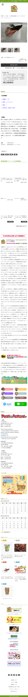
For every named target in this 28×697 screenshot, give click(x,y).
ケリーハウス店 (20, 16)
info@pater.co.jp (4, 435)
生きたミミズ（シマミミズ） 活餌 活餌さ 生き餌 (20, 556)
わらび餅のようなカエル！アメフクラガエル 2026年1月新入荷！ (7, 179)
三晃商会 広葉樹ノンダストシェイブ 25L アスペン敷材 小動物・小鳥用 (20, 179)
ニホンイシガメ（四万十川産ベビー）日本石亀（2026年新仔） (7, 217)
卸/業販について (14, 684)
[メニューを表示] (2, 4)
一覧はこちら (21, 226)
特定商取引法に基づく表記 (14, 686)
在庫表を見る (9, 68)
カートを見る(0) (17, 68)
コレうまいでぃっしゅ (7, 598)
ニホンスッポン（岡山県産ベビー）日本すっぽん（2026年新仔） (20, 217)
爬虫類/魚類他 (13, 16)
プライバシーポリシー (14, 689)
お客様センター (14, 680)
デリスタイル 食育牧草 (19, 198)
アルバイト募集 (14, 682)
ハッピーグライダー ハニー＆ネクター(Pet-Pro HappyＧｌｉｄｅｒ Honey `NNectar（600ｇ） (20, 578)
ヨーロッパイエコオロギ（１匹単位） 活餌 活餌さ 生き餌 (7, 577)
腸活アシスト (3, 198)
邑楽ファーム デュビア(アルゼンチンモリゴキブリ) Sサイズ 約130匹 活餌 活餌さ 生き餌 (7, 557)
